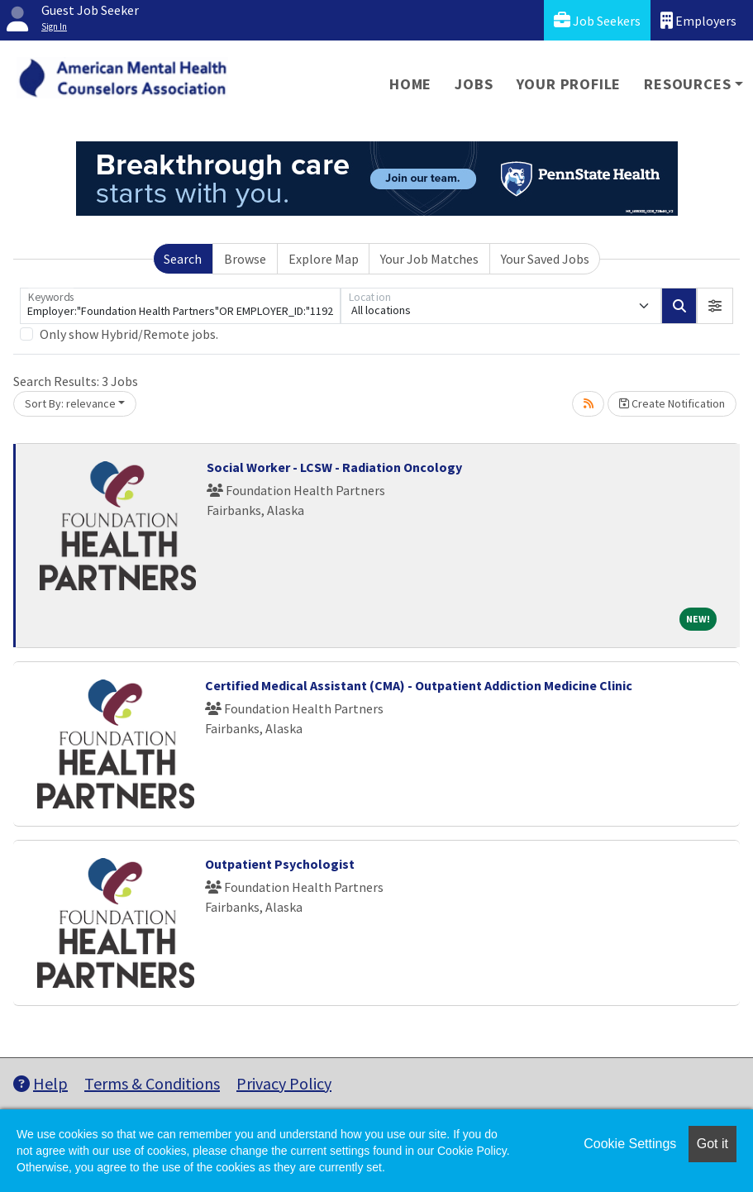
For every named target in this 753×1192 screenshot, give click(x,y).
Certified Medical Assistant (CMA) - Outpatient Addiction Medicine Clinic (418, 685)
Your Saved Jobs (545, 258)
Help (40, 1083)
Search (183, 258)
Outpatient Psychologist (280, 864)
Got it (712, 1144)
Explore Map (323, 258)
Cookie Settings (630, 1144)
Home (410, 83)
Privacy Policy (283, 1083)
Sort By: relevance (70, 403)
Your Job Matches (429, 258)
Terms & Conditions (152, 1083)
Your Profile (569, 83)
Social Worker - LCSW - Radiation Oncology (334, 467)
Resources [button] (687, 83)
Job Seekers (597, 20)
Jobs (474, 83)
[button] (715, 306)
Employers (698, 20)
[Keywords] (180, 306)
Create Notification (672, 403)
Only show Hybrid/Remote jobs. (129, 334)
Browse (245, 258)
